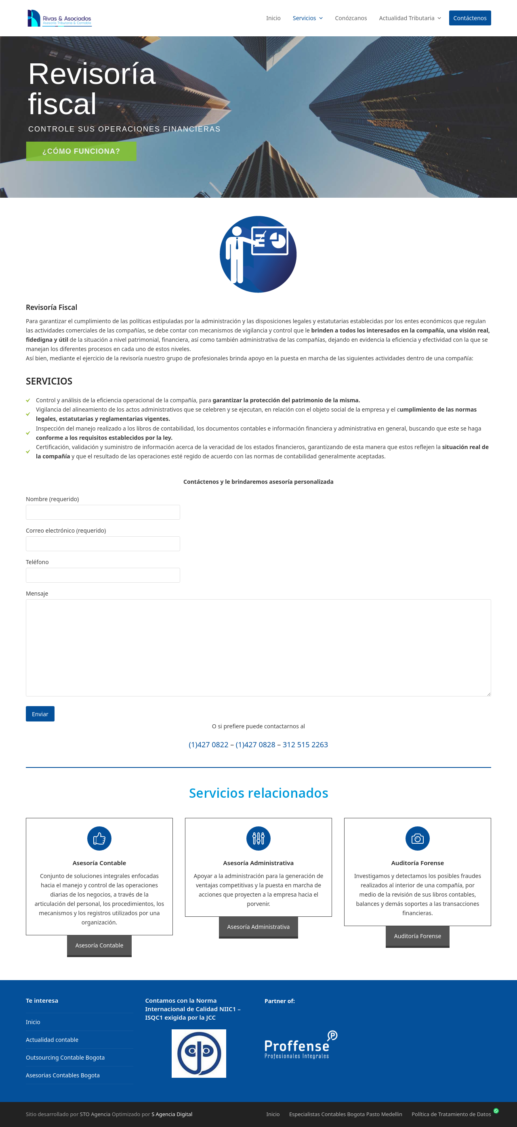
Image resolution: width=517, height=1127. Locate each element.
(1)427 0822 (209, 744)
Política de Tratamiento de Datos (451, 1114)
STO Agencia (95, 1114)
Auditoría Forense (417, 936)
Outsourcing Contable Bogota (65, 1057)
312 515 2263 (305, 744)
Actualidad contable (52, 1039)
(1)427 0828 (255, 744)
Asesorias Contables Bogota (63, 1075)
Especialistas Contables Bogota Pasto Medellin (345, 1114)
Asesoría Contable (100, 945)
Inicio (33, 1022)
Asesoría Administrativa (258, 926)
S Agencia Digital (171, 1114)
